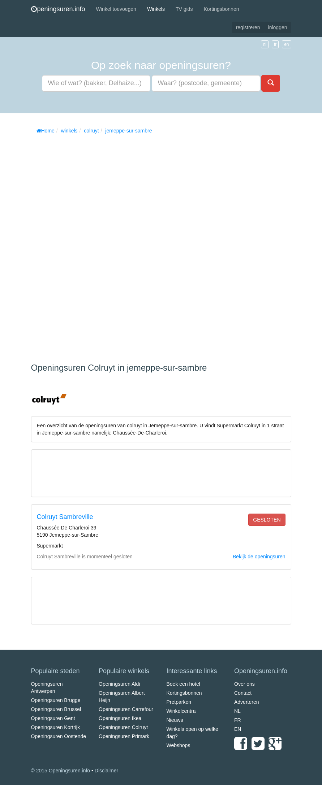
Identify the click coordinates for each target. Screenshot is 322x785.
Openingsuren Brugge (56, 700)
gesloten (266, 520)
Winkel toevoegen (116, 9)
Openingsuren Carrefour (126, 709)
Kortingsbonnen (221, 9)
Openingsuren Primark (124, 736)
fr (275, 44)
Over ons (244, 684)
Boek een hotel (183, 684)
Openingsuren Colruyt (123, 727)
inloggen (277, 27)
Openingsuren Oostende (58, 736)
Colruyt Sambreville (65, 516)
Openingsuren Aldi (119, 684)
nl (264, 44)
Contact (243, 693)
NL (237, 711)
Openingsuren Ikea (120, 718)
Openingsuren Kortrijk (55, 727)
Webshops (178, 745)
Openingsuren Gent (53, 718)
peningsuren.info (58, 9)
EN (237, 729)
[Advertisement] (85, 246)
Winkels (156, 9)
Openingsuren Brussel (56, 709)
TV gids (184, 9)
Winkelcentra (181, 711)
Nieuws (175, 720)
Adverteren (246, 702)
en (286, 44)
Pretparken (179, 702)
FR (237, 720)
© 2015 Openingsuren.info (60, 770)
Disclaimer (106, 770)
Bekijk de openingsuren (259, 556)
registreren (248, 27)
